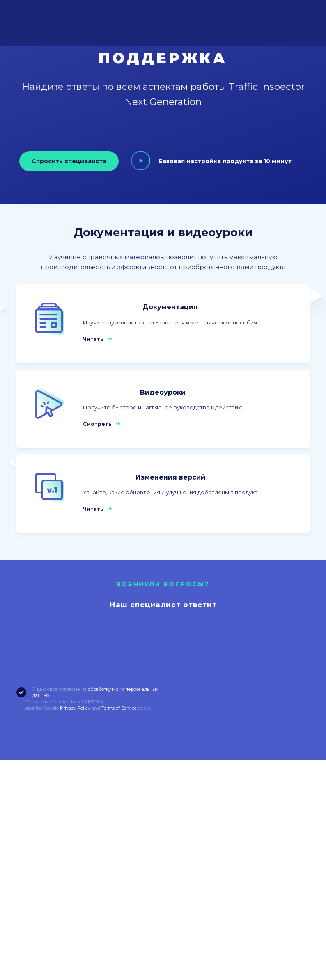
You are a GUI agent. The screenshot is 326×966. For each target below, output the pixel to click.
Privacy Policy (75, 708)
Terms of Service (119, 708)
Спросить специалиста (69, 161)
